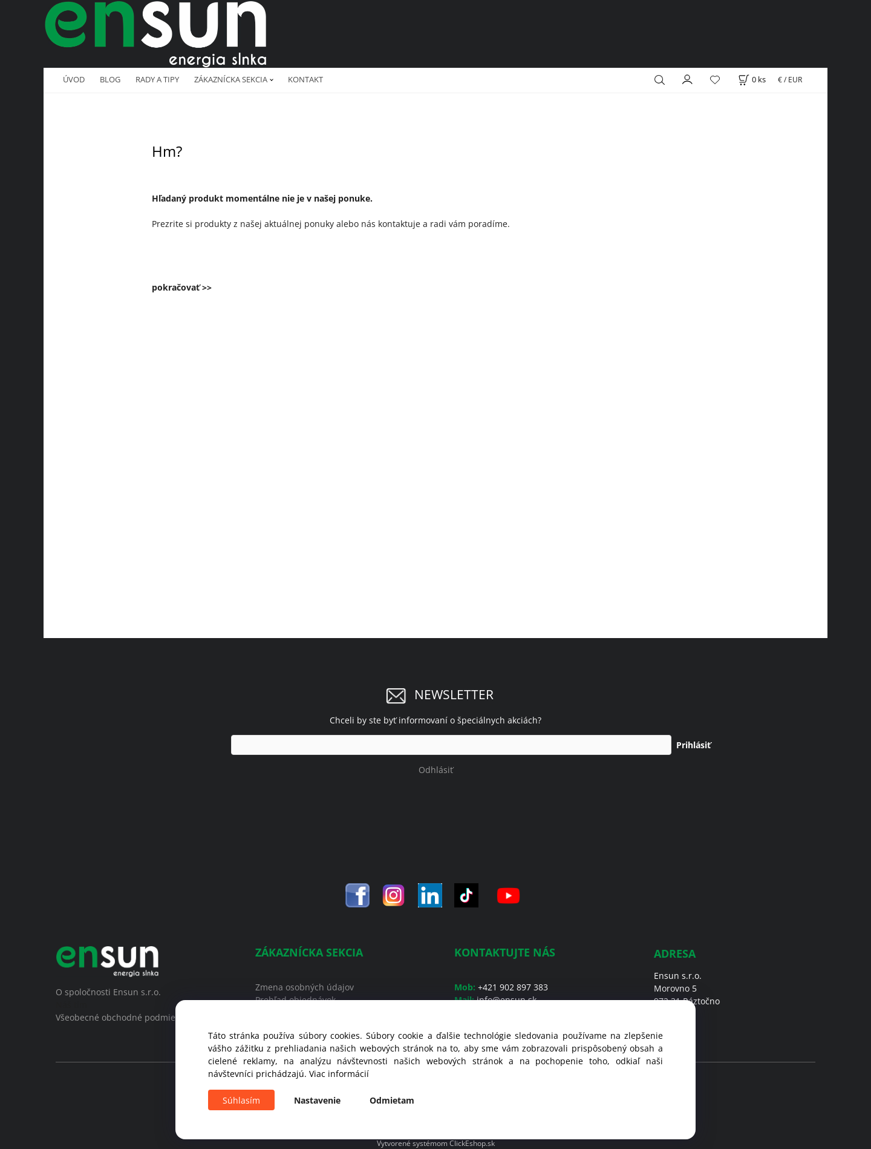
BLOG (110, 79)
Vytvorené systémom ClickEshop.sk (436, 1143)
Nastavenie (317, 1100)
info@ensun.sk (507, 1000)
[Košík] (752, 79)
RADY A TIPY (157, 79)
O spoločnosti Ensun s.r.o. (108, 992)
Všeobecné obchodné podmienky (122, 1017)
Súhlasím (241, 1100)
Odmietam (392, 1100)
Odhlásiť (436, 769)
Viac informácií (339, 1073)
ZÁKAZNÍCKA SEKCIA (230, 79)
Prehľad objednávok (295, 1000)
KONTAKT (305, 79)
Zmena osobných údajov (304, 987)
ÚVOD (74, 79)
